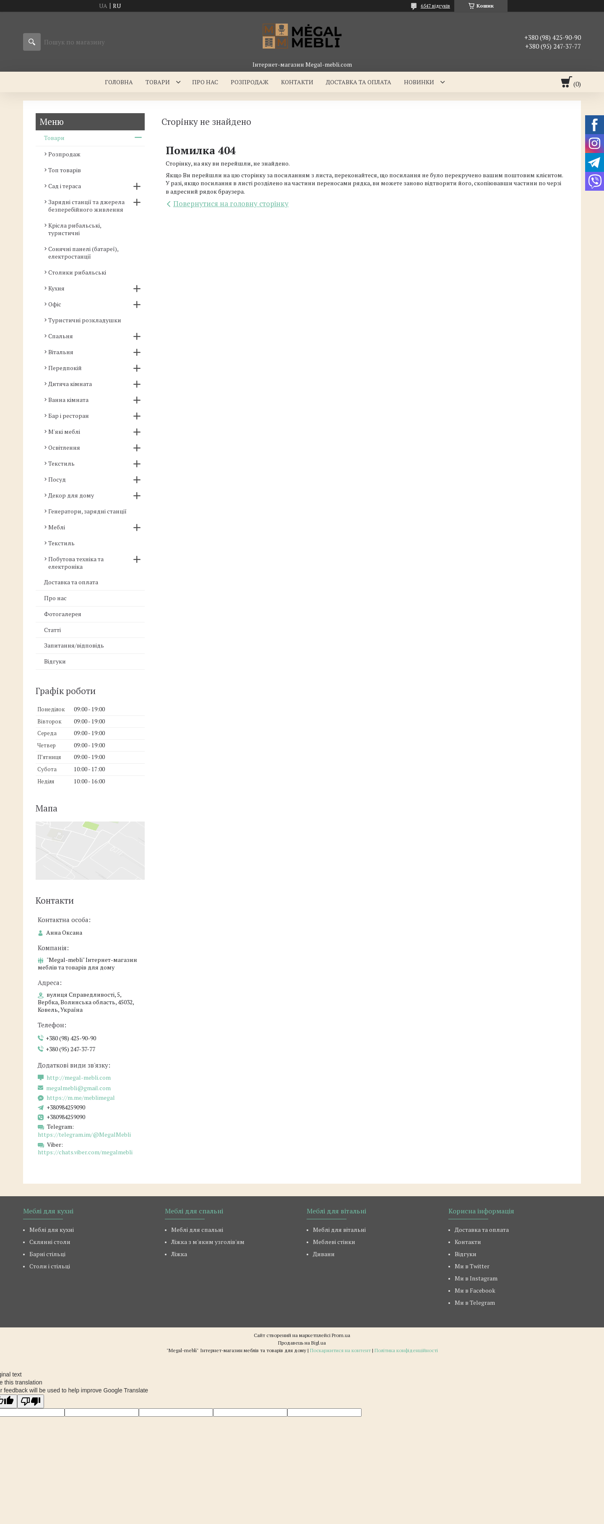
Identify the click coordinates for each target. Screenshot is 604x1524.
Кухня (56, 288)
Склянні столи (49, 1242)
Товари (158, 82)
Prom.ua (341, 1335)
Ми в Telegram (475, 1302)
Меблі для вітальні (339, 1230)
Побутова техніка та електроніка (76, 562)
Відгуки (55, 661)
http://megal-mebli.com (79, 1077)
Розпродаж (249, 82)
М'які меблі (64, 431)
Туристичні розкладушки (84, 320)
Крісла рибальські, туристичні (74, 229)
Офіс (54, 304)
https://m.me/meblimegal (81, 1098)
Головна (119, 82)
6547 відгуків (435, 6)
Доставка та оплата (358, 82)
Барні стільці (47, 1254)
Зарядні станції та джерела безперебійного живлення (86, 205)
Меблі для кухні (51, 1230)
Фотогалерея (62, 614)
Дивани (324, 1254)
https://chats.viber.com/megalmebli (85, 1152)
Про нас (205, 82)
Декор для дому (71, 495)
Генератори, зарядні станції (87, 511)
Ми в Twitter (472, 1266)
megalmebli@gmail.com (78, 1088)
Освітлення (64, 447)
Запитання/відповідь (74, 645)
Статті (52, 630)
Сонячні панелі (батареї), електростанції (83, 252)
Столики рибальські (77, 272)
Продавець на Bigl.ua (302, 1343)
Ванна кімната (68, 400)
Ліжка (179, 1254)
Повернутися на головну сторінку (231, 203)
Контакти (297, 82)
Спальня (60, 336)
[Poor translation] (30, 1401)
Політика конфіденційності (406, 1350)
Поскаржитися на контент (340, 1350)
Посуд (57, 479)
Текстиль (61, 463)
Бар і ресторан (68, 416)
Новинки (419, 82)
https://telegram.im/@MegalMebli (84, 1134)
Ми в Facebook (475, 1290)
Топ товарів (64, 170)
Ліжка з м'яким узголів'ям (208, 1242)
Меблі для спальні (197, 1230)
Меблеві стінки (334, 1242)
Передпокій (65, 368)
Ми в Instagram (476, 1278)
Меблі (56, 527)
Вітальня (60, 352)
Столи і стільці (49, 1266)
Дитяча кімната (70, 384)
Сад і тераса (64, 186)
